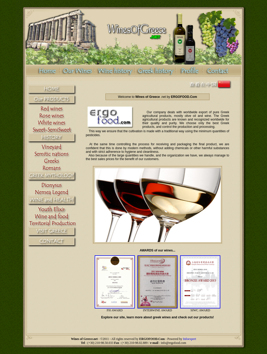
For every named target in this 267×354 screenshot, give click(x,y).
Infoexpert (189, 339)
